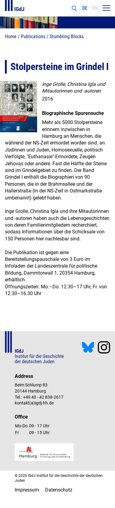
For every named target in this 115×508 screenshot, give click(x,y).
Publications (33, 36)
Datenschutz (58, 490)
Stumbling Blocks (67, 36)
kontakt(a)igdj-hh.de (34, 402)
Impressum (27, 490)
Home (11, 36)
